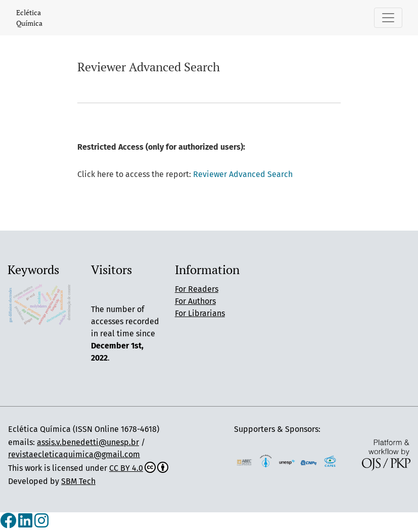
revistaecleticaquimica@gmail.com (74, 454)
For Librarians (200, 313)
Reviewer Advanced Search (243, 174)
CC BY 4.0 (138, 468)
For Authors (195, 301)
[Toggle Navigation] (388, 18)
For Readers (196, 289)
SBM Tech (78, 481)
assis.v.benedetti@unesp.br (88, 442)
